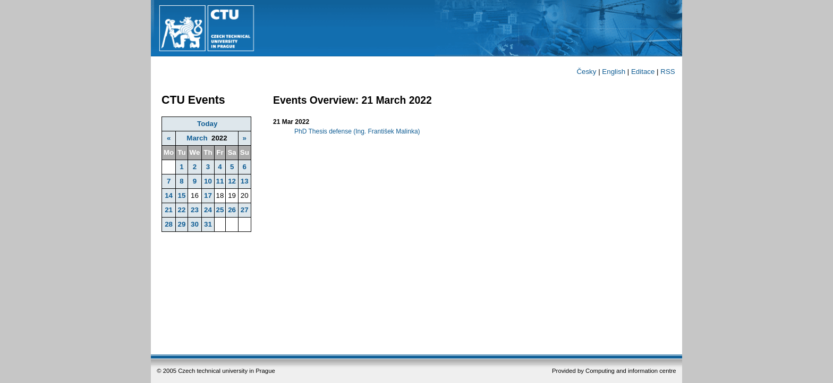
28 (169, 224)
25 (220, 210)
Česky (586, 72)
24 (208, 210)
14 (169, 195)
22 (181, 210)
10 (208, 181)
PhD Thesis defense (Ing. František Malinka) (357, 131)
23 (195, 210)
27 (245, 210)
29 (181, 224)
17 (208, 195)
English (613, 72)
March (196, 138)
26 (232, 210)
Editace (642, 72)
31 (208, 224)
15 (181, 195)
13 (245, 181)
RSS (667, 72)
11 (220, 181)
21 (169, 210)
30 (195, 224)
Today (207, 124)
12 (232, 181)
